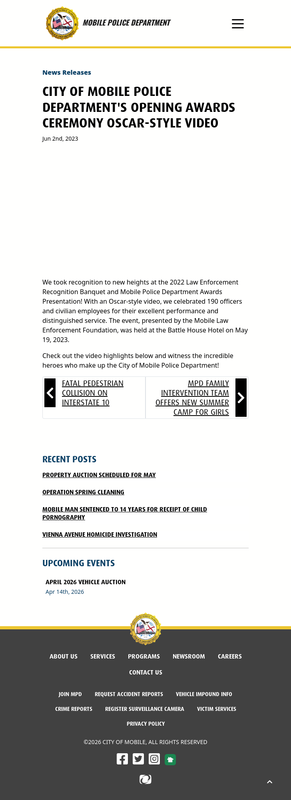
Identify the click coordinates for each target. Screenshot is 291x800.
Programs (144, 656)
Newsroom (189, 656)
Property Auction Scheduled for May (99, 475)
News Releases (66, 72)
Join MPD (70, 694)
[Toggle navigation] (238, 23)
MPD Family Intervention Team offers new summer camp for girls (192, 397)
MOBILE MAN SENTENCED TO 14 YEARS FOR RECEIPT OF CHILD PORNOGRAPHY (124, 513)
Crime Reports (73, 708)
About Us (64, 656)
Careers (230, 656)
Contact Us (145, 672)
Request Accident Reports (129, 694)
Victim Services (216, 708)
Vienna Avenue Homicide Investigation (99, 534)
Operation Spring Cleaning (83, 492)
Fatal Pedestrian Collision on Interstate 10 (93, 393)
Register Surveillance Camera (144, 708)
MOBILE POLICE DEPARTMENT (105, 23)
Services (102, 656)
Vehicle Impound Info (204, 694)
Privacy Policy (146, 723)
